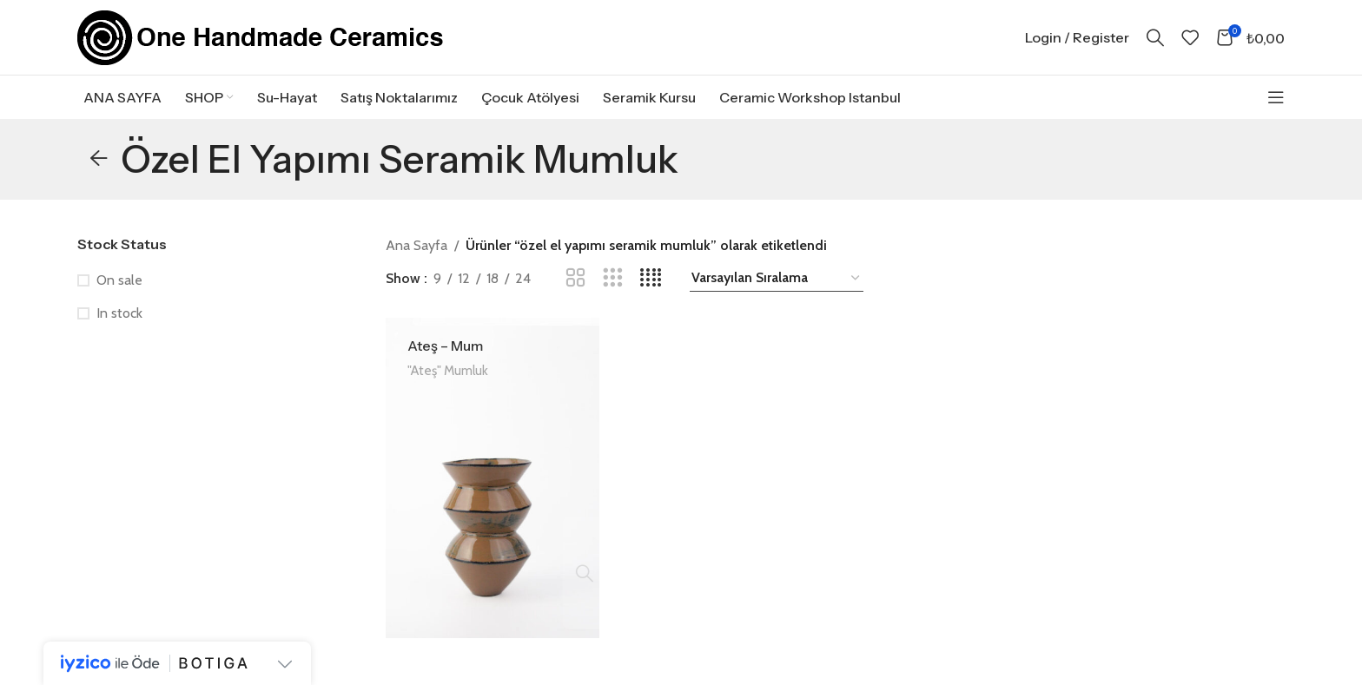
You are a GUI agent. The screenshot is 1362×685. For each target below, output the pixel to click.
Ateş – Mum (445, 361)
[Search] (1155, 45)
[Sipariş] (776, 293)
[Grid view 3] (612, 293)
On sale (119, 295)
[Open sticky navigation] (1276, 113)
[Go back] (99, 174)
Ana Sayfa (416, 261)
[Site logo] (260, 44)
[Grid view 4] (651, 293)
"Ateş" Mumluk (447, 386)
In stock (119, 328)
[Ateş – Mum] (492, 492)
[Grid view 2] (575, 293)
